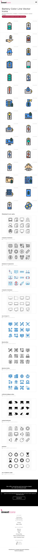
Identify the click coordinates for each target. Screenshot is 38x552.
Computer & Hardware (7, 237)
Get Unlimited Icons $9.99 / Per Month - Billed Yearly (14, 16)
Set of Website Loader (7, 472)
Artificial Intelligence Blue (8, 394)
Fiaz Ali (4, 239)
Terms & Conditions (18, 550)
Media (4, 474)
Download (16, 21)
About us (19, 529)
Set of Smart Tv (5, 316)
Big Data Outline (6, 368)
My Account (19, 517)
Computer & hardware (23, 13)
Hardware (4, 446)
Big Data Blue (5, 342)
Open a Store (19, 524)
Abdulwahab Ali (6, 291)
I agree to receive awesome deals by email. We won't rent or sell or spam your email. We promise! (20, 494)
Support (19, 530)
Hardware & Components (8, 263)
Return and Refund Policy (19, 535)
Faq (19, 532)
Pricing (19, 522)
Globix (4, 317)
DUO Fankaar (5, 265)
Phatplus (15, 13)
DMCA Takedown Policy (19, 537)
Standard (4, 14)
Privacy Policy (19, 534)
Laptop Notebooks (6, 420)
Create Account (19, 518)
